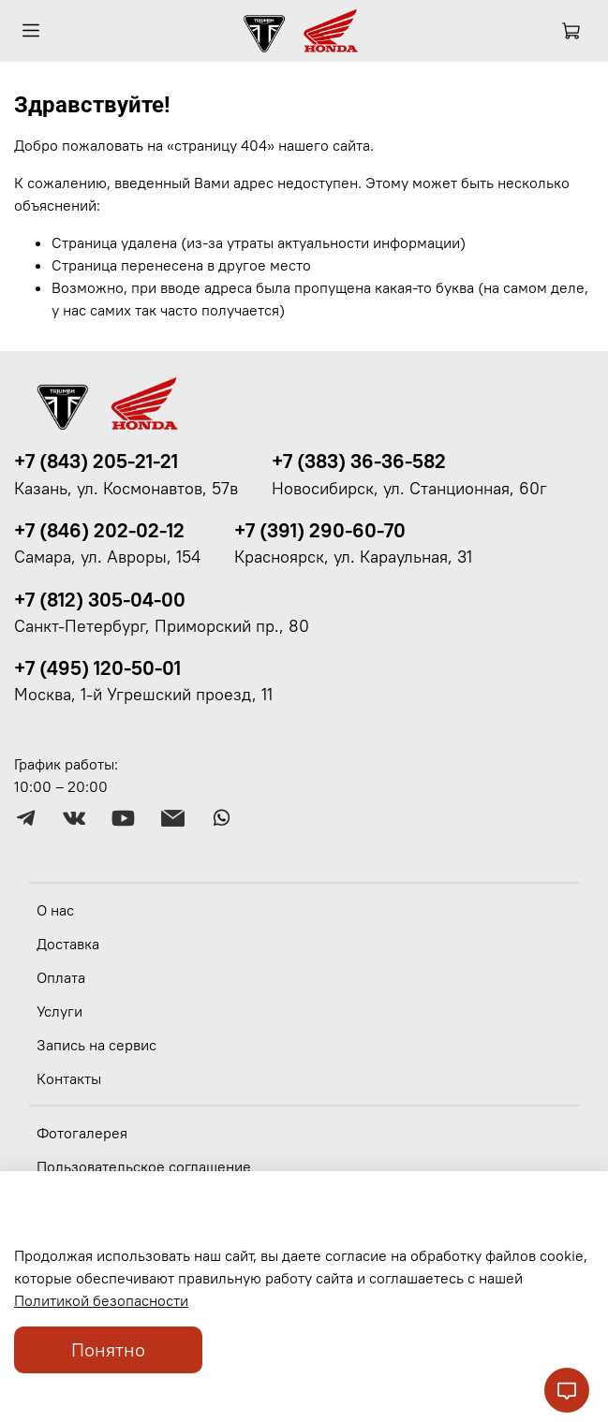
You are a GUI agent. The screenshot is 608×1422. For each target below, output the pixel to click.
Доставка (68, 943)
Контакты (69, 1078)
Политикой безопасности (101, 1300)
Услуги (59, 1011)
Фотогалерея (82, 1132)
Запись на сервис (96, 1044)
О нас (55, 910)
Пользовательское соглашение (144, 1166)
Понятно (108, 1349)
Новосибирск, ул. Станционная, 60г (409, 488)
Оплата (61, 977)
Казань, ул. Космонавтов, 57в (126, 488)
